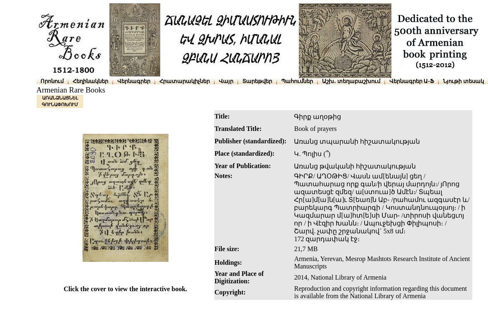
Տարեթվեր (257, 81)
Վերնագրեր (133, 81)
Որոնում (52, 81)
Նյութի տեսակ (463, 81)
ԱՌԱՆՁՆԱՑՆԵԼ (60, 97)
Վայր (226, 81)
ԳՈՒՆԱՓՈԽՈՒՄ (60, 104)
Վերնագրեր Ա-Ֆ (411, 81)
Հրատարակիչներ (184, 81)
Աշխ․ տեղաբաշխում (351, 81)
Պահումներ (297, 81)
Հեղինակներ (90, 81)
